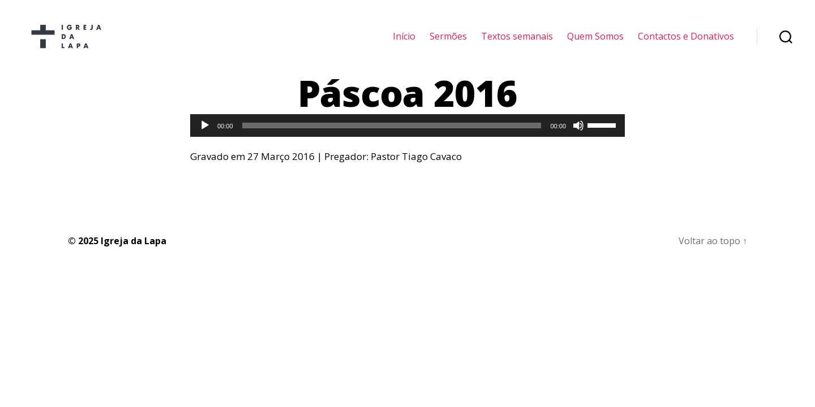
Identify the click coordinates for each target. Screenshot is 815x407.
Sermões (448, 41)
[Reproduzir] (205, 135)
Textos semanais (517, 41)
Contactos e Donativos (686, 41)
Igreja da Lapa (133, 250)
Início (404, 41)
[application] (407, 135)
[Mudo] (578, 135)
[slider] (392, 135)
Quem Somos (595, 41)
